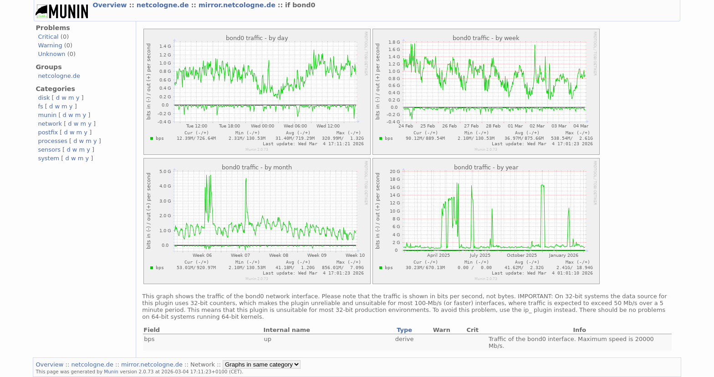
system (48, 158)
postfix (48, 132)
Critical (48, 36)
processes (52, 141)
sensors (49, 149)
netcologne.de (164, 5)
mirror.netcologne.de (238, 5)
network (50, 123)
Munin (111, 371)
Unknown (51, 54)
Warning (50, 45)
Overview (110, 5)
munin (47, 115)
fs (40, 106)
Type (404, 329)
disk (44, 97)
